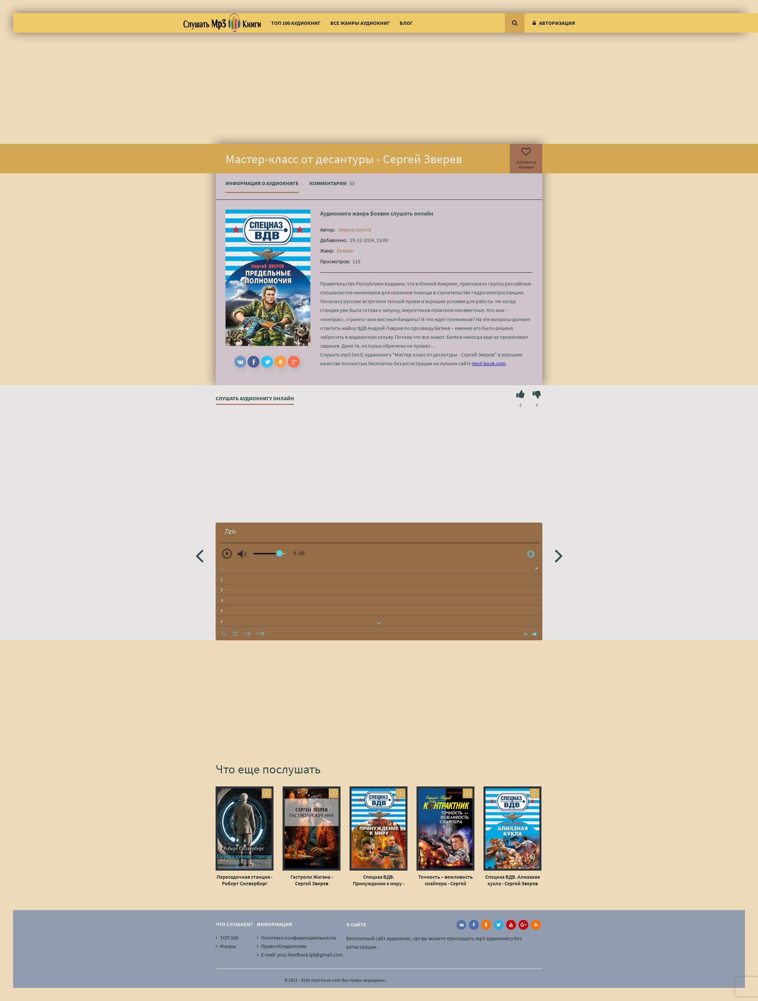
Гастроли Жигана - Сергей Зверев (311, 880)
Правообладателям (283, 946)
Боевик (379, 213)
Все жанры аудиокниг (360, 23)
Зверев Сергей (354, 229)
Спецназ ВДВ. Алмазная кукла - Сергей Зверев (512, 880)
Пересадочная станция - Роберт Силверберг (244, 880)
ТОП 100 (229, 937)
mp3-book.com (489, 363)
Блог (406, 23)
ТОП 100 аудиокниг (296, 23)
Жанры (228, 946)
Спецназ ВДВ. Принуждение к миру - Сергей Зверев (378, 880)
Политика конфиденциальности (298, 937)
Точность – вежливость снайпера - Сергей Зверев (445, 880)
